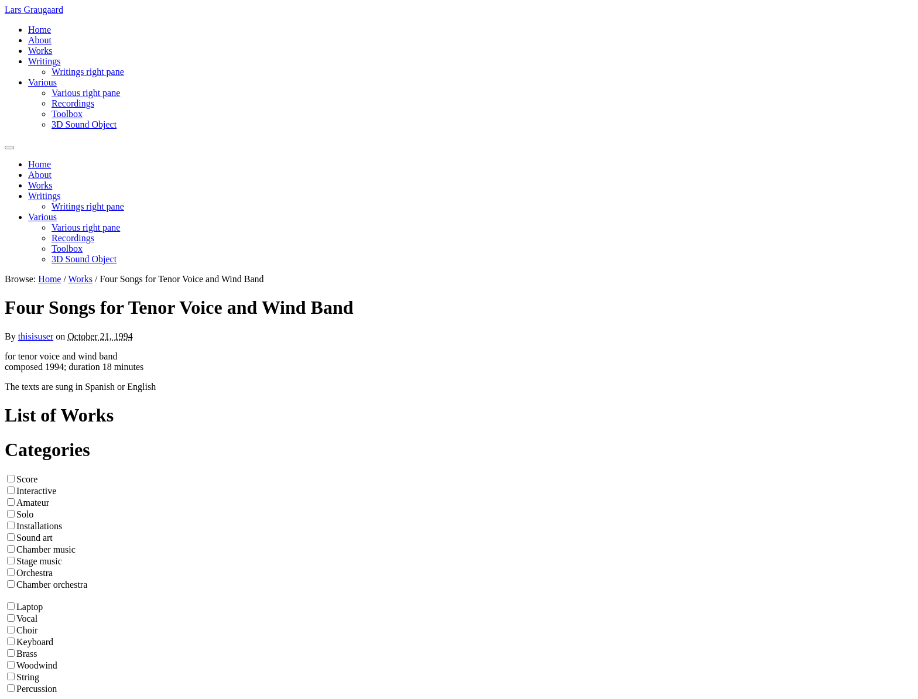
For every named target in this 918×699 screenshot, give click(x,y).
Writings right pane (88, 72)
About (40, 40)
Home (39, 30)
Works (40, 51)
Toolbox (67, 114)
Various (42, 82)
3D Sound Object (84, 124)
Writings (44, 61)
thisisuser (35, 336)
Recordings (73, 103)
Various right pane (86, 93)
